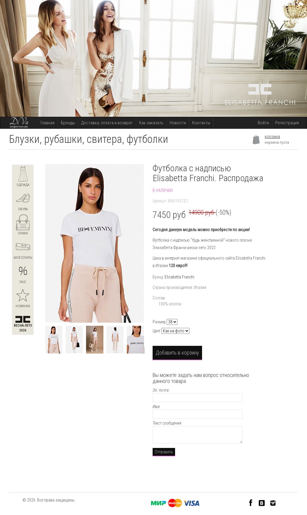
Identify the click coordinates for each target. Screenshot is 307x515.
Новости (178, 122)
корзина (272, 136)
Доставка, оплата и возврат (107, 122)
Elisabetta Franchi (179, 277)
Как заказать (151, 122)
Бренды (68, 122)
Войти (263, 122)
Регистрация (287, 122)
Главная (47, 122)
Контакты (201, 122)
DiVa (18, 122)
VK (261, 502)
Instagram (273, 502)
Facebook (250, 502)
